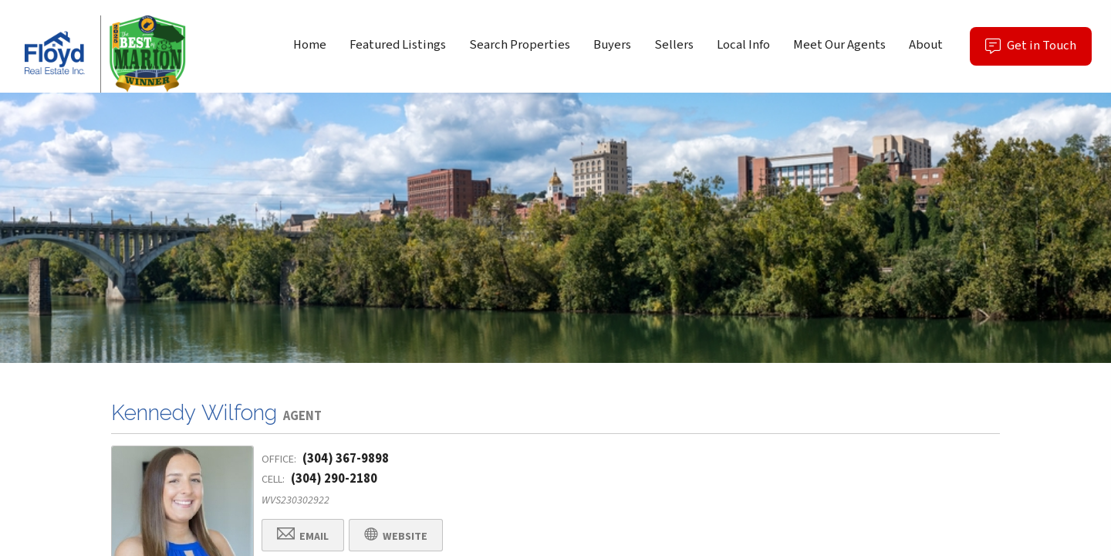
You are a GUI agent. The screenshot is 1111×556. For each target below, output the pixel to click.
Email (303, 535)
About (926, 45)
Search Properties (519, 45)
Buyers (612, 45)
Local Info (743, 45)
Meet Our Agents (839, 45)
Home (309, 45)
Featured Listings (398, 45)
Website (395, 535)
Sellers (674, 45)
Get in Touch (1038, 51)
